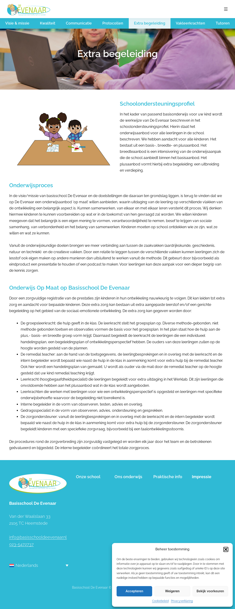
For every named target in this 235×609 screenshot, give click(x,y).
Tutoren (223, 23)
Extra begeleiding (149, 23)
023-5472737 (21, 544)
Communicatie (79, 23)
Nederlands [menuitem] (27, 565)
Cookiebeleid (160, 601)
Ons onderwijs (128, 476)
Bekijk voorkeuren (210, 591)
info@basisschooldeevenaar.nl (38, 537)
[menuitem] (39, 565)
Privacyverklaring (182, 601)
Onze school (88, 476)
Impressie (201, 476)
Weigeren (172, 591)
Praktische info (167, 476)
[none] (39, 565)
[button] (226, 549)
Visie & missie (17, 23)
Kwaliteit (47, 23)
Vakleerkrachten (190, 23)
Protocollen (112, 23)
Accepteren (134, 591)
